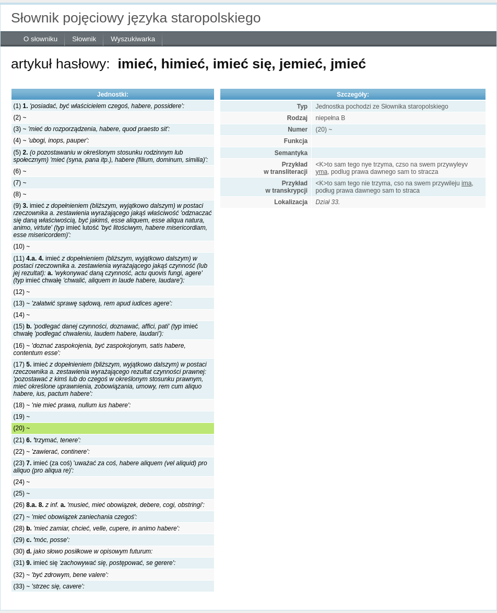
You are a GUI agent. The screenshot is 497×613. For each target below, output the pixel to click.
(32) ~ (61, 575)
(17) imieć (110, 379)
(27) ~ (75, 517)
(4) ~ (51, 140)
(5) (111, 156)
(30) (83, 551)
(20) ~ (22, 428)
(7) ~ (20, 182)
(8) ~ (20, 194)
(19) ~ (22, 416)
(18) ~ (72, 405)
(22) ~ (52, 451)
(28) (97, 528)
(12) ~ (22, 292)
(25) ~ (22, 493)
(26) (109, 505)
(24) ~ (22, 482)
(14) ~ (22, 315)
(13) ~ (93, 303)
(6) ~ (20, 171)
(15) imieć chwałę (106, 330)
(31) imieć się (95, 563)
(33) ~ (49, 586)
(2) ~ (20, 117)
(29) (42, 540)
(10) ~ (22, 246)
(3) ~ (92, 129)
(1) (99, 106)
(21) (47, 440)
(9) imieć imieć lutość (113, 220)
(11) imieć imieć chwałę (111, 269)
